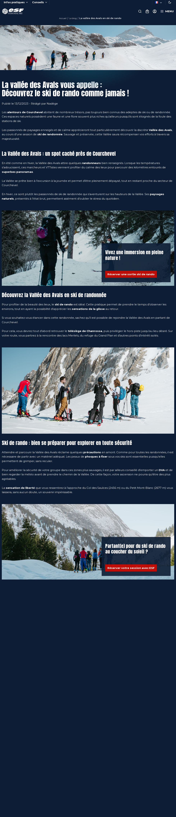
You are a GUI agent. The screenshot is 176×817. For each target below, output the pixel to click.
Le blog (73, 18)
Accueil (62, 18)
